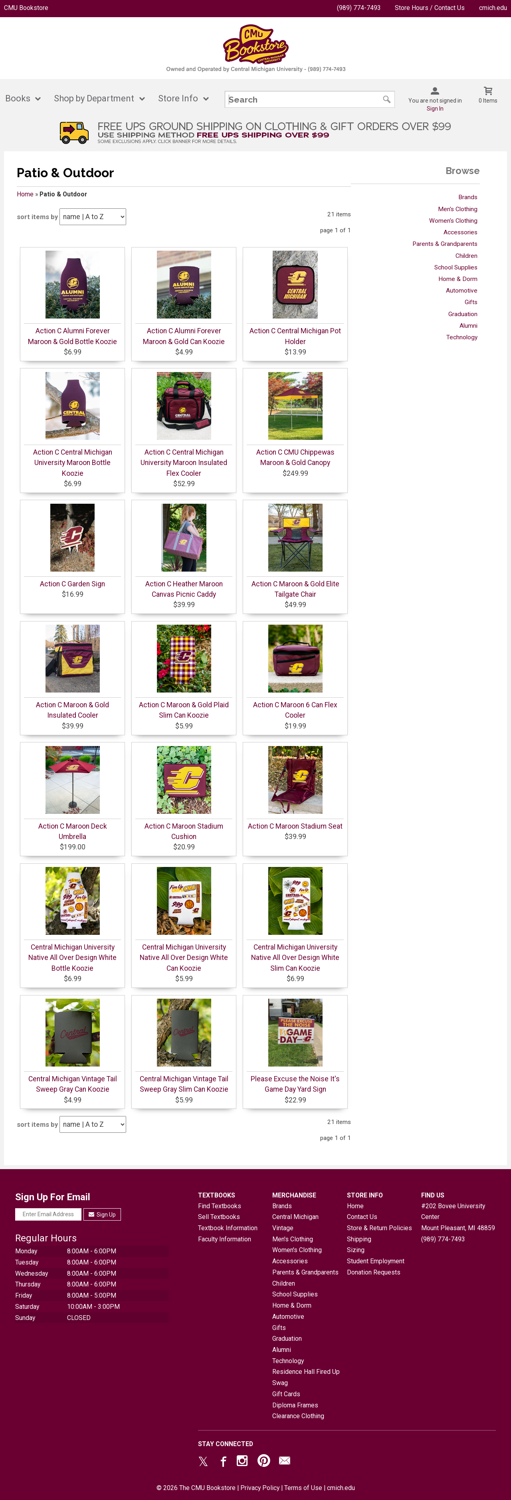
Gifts (471, 302)
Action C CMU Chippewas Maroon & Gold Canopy (295, 457)
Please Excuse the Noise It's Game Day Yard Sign (295, 1084)
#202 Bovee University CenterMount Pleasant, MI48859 (458, 1217)
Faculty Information (224, 1239)
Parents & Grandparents (444, 243)
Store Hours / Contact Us (430, 8)
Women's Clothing (453, 220)
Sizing (355, 1250)
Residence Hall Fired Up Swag (306, 1377)
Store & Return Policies (379, 1228)
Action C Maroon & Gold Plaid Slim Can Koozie (184, 710)
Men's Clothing (457, 209)
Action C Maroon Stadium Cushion (184, 831)
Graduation (462, 314)
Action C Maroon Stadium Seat (295, 826)
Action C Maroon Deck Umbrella (72, 831)
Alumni (468, 325)
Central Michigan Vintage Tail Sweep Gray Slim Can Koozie (184, 1084)
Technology (461, 337)
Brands (467, 197)
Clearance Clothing (298, 1416)
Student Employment (375, 1261)
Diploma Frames (295, 1405)
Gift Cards (286, 1394)
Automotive (461, 290)
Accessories (460, 232)
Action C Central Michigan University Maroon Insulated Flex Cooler (184, 462)
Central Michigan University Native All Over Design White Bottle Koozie (72, 957)
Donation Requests (373, 1272)
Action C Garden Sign (72, 584)
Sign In (435, 108)
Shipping (359, 1239)
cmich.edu (493, 8)
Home (25, 194)
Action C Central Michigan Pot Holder (295, 336)
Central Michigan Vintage (295, 1222)
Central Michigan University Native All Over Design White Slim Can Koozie (295, 957)
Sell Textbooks (219, 1217)
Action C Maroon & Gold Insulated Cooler (72, 710)
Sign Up (102, 1214)
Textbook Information (227, 1228)
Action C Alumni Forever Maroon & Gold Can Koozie (184, 336)
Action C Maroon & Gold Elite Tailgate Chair (295, 589)
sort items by (37, 217)
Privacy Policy (259, 1488)
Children (466, 255)
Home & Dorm (457, 279)
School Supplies (455, 267)
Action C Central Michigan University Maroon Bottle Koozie (72, 462)
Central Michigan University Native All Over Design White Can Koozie (184, 957)
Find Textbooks (219, 1206)
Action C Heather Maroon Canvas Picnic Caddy (184, 589)
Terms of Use (303, 1488)
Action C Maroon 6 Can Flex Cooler (295, 710)
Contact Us (362, 1217)
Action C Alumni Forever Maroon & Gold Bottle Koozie (72, 336)
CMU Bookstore (26, 8)
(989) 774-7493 (359, 8)
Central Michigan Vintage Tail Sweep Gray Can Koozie (72, 1084)
